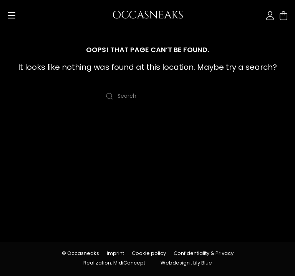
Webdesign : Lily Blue (186, 262)
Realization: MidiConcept (114, 262)
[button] (11, 15)
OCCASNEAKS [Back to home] (147, 15)
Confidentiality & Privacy (204, 253)
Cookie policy (149, 253)
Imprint (115, 253)
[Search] (147, 96)
